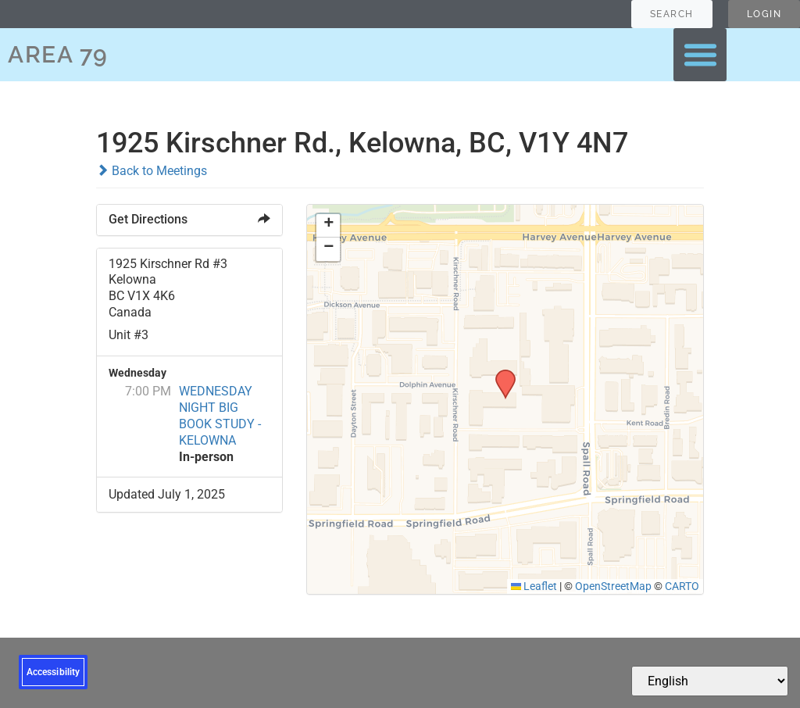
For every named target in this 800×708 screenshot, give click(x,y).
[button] (700, 54)
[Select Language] (709, 681)
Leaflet (534, 586)
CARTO (682, 586)
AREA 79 (58, 54)
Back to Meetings (151, 170)
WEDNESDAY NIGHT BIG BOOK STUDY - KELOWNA (220, 415)
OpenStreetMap (613, 586)
